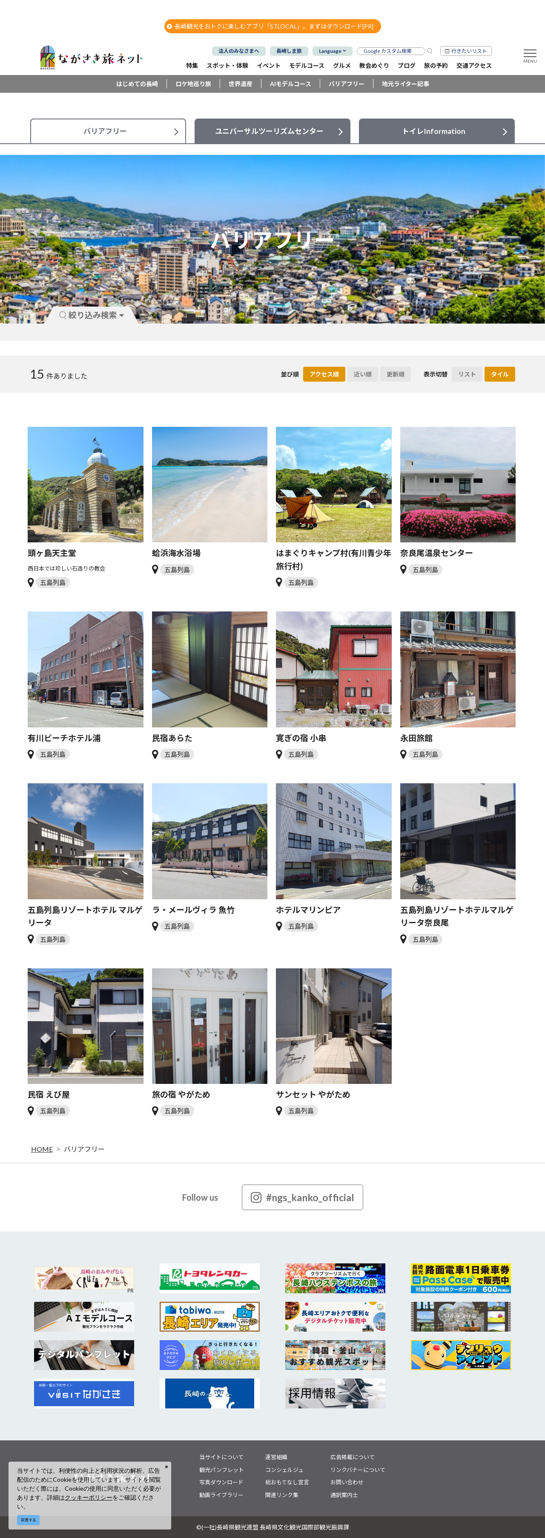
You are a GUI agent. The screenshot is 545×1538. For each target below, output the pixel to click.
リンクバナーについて (357, 1469)
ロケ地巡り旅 (193, 83)
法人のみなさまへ (238, 51)
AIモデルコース (290, 83)
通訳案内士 (344, 1495)
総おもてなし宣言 (287, 1482)
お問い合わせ (347, 1482)
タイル (500, 374)
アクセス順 (324, 374)
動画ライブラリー (221, 1495)
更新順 (395, 374)
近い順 (363, 374)
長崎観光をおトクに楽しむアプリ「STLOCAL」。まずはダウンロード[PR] (270, 26)
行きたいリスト (469, 51)
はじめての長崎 (137, 83)
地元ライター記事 (405, 83)
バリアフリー (346, 83)
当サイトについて (221, 1457)
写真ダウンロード (221, 1482)
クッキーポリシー (88, 1497)
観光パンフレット (221, 1469)
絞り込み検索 (91, 315)
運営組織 (276, 1457)
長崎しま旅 (289, 51)
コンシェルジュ (284, 1469)
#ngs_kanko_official (302, 1197)
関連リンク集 (281, 1495)
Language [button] (330, 51)
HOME (42, 1149)
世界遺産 (240, 83)
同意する (28, 1520)
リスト (467, 374)
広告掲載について (352, 1457)
